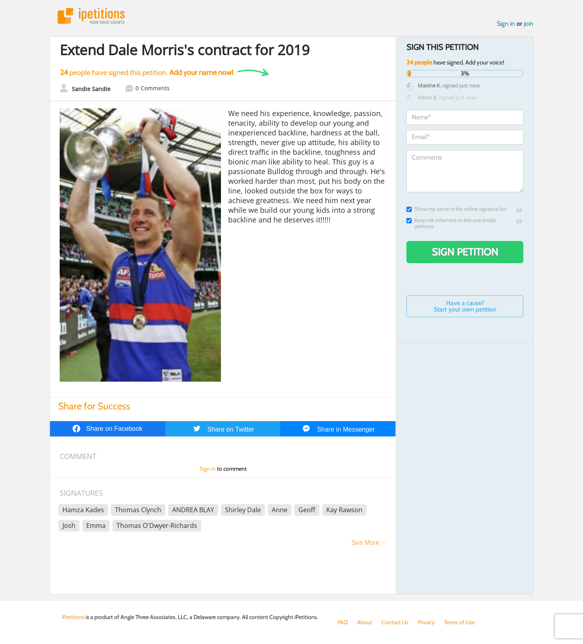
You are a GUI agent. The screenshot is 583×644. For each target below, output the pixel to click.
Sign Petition (465, 252)
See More (365, 542)
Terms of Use (459, 622)
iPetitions (91, 16)
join (528, 23)
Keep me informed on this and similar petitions (451, 223)
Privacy (426, 622)
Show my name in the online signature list (456, 209)
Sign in (506, 23)
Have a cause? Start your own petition (465, 306)
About (364, 622)
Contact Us (394, 622)
